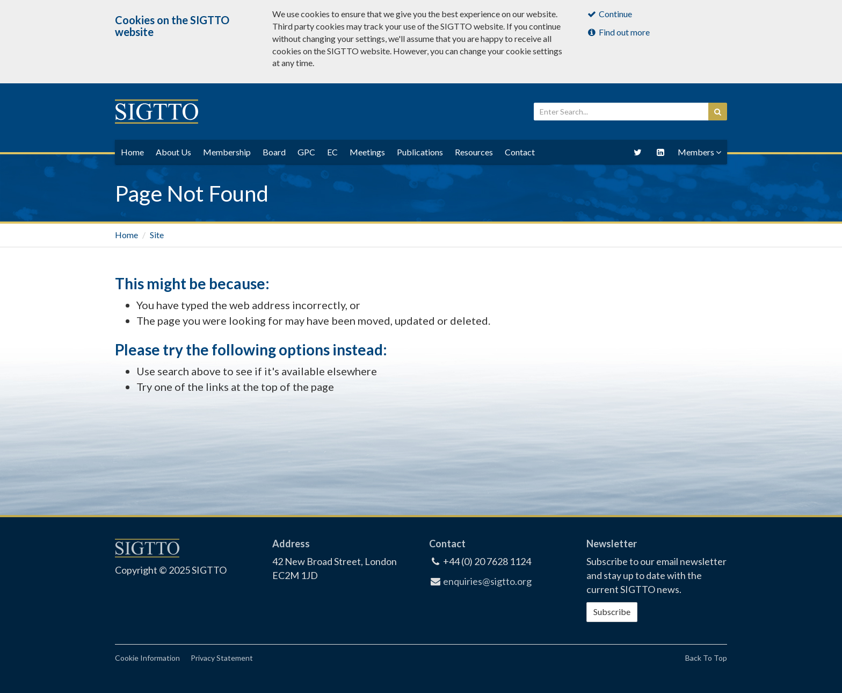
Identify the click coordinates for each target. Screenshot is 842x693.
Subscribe (611, 611)
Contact (520, 152)
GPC (306, 152)
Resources (474, 152)
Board (274, 152)
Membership (227, 152)
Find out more (618, 32)
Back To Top (706, 657)
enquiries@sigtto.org (487, 581)
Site (157, 235)
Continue (609, 14)
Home (126, 235)
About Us (173, 152)
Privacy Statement (222, 657)
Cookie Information (147, 657)
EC (332, 152)
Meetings (367, 152)
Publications (420, 152)
